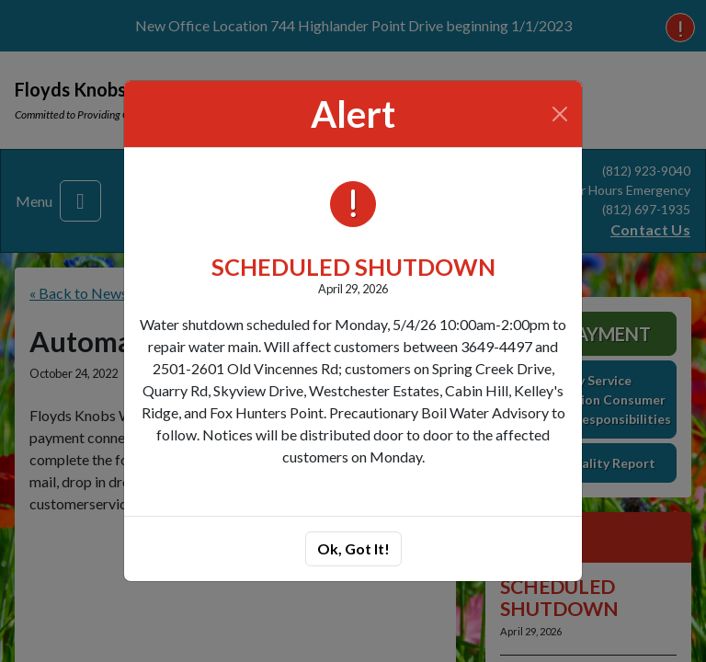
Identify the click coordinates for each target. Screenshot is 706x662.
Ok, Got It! (353, 548)
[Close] (560, 114)
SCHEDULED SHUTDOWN (353, 266)
